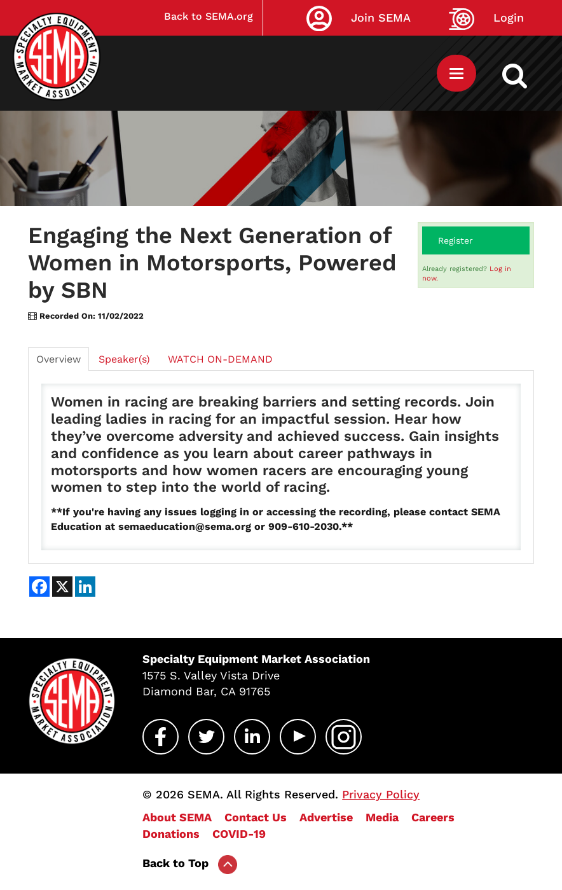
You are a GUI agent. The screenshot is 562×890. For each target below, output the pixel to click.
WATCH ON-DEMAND (220, 359)
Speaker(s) (124, 359)
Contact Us (255, 817)
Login (508, 17)
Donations (171, 833)
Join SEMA (381, 17)
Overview (58, 359)
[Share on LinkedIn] (85, 586)
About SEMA (177, 817)
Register (455, 240)
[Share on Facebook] (39, 586)
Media (382, 817)
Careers (433, 817)
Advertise (326, 817)
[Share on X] (62, 586)
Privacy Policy (381, 794)
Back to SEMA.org (208, 16)
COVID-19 (239, 833)
